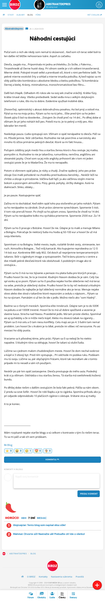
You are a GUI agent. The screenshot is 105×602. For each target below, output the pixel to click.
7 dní (31, 518)
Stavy (11, 15)
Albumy (21, 15)
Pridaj (89, 493)
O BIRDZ (31, 576)
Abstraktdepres (58, 5)
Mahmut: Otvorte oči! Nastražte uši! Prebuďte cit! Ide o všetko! (49, 534)
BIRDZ (4, 553)
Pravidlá (80, 576)
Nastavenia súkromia (61, 576)
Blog (30, 15)
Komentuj (52, 459)
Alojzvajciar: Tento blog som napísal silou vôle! (39, 525)
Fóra (38, 15)
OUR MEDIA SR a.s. (55, 583)
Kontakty (43, 576)
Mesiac (42, 518)
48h (23, 518)
